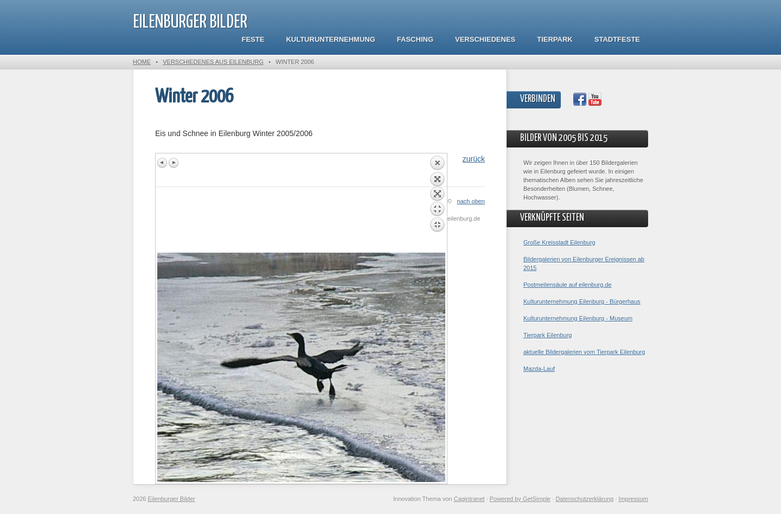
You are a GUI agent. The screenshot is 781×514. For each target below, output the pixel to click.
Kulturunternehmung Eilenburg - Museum (577, 318)
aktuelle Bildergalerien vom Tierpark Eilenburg (584, 352)
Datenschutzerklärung (584, 499)
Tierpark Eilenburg (547, 335)
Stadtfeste (617, 39)
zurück (474, 159)
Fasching (415, 39)
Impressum (633, 499)
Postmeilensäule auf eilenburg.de (567, 284)
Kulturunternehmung (330, 39)
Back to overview (437, 204)
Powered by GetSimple (520, 499)
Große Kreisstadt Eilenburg (559, 242)
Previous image (162, 162)
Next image (173, 162)
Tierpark (554, 39)
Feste (253, 39)
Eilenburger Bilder (190, 22)
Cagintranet (469, 499)
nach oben (471, 201)
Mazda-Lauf (539, 368)
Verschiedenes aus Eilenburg (213, 62)
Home (142, 62)
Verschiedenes (485, 39)
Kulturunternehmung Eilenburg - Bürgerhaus (582, 301)
